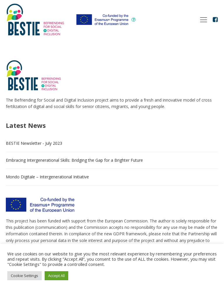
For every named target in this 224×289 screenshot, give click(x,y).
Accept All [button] (56, 275)
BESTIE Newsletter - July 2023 (34, 143)
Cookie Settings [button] (24, 275)
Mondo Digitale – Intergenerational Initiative (47, 177)
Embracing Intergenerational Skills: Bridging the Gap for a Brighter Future (74, 160)
